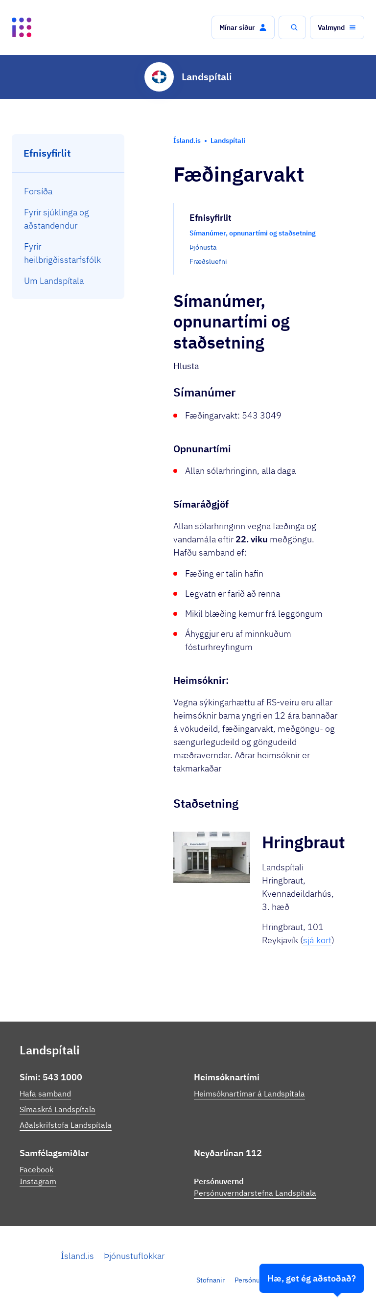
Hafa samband (45, 1093)
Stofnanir (210, 1280)
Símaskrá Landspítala (57, 1109)
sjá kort (317, 940)
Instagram (38, 1181)
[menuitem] (68, 191)
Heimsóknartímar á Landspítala (249, 1093)
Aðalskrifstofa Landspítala (66, 1125)
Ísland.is (77, 1255)
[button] (243, 27)
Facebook (36, 1169)
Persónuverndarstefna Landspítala (255, 1193)
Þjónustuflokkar (134, 1255)
